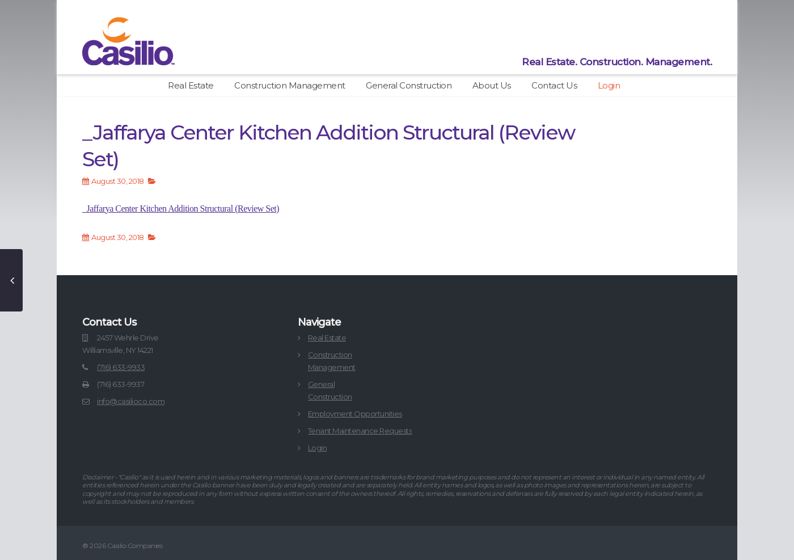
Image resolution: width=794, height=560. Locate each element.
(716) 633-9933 (121, 367)
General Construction (408, 85)
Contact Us (554, 85)
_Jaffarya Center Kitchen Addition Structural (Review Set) (180, 208)
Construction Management (289, 85)
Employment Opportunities (355, 413)
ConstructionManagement (332, 361)
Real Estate (191, 85)
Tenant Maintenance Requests (360, 430)
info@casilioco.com (130, 401)
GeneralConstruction (330, 390)
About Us (491, 85)
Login (609, 85)
